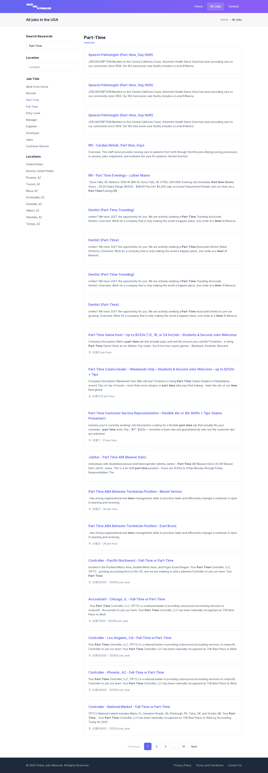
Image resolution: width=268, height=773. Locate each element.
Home (199, 6)
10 (183, 746)
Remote (31, 93)
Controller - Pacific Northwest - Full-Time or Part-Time (130, 560)
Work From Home (37, 86)
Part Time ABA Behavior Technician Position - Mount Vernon (135, 491)
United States (34, 164)
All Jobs (215, 6)
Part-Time (32, 99)
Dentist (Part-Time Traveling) (111, 210)
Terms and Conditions (210, 765)
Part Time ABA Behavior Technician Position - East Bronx (132, 526)
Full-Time (32, 106)
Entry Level (33, 113)
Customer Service (37, 146)
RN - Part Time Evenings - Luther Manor (119, 175)
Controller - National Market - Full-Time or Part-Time (129, 707)
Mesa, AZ (32, 190)
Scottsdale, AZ (35, 197)
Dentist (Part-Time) (103, 240)
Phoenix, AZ (33, 177)
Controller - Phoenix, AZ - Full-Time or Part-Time (126, 672)
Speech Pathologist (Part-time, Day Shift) (120, 55)
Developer (32, 133)
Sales (29, 139)
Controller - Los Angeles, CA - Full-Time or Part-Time (129, 638)
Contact (233, 6)
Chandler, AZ (34, 204)
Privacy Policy (182, 765)
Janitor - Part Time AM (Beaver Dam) (117, 457)
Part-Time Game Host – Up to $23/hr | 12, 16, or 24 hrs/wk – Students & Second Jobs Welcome (162, 335)
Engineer (31, 126)
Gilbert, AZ (32, 210)
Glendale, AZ (34, 217)
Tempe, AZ (33, 223)
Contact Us (235, 765)
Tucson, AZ (33, 184)
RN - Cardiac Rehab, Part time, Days (116, 145)
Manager (31, 119)
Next (194, 746)
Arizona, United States (40, 170)
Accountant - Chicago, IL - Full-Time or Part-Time (126, 599)
